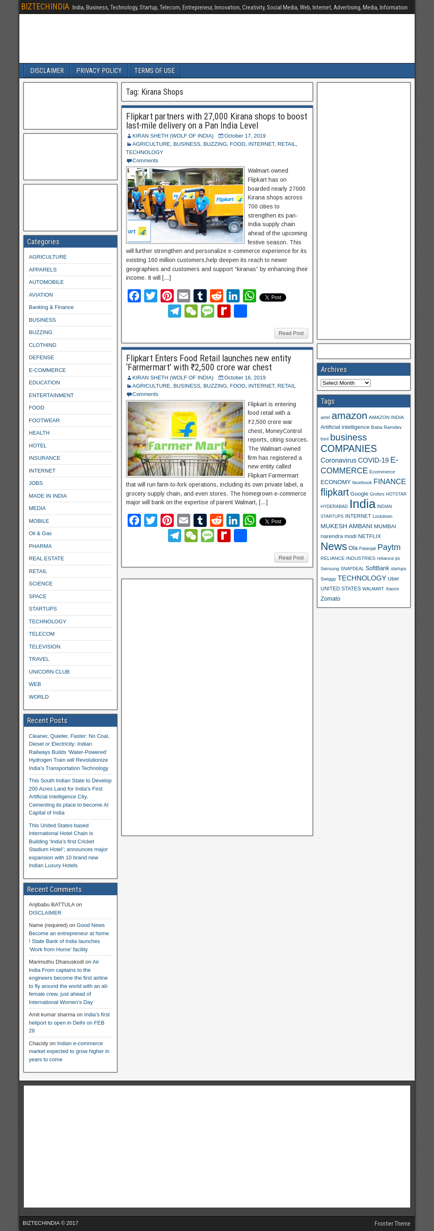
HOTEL (38, 445)
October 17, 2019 (245, 136)
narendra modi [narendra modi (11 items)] (339, 536)
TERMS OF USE (154, 71)
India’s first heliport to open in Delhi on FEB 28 (69, 1022)
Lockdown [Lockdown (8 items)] (382, 516)
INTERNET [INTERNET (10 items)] (358, 516)
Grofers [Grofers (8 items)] (377, 493)
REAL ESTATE (46, 558)
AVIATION (41, 295)
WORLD (39, 697)
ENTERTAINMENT (51, 395)
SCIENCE (41, 583)
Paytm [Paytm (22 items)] (389, 547)
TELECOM (42, 634)
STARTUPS (43, 609)
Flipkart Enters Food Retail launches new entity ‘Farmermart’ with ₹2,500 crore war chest (208, 362)
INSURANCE (45, 458)
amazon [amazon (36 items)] (349, 415)
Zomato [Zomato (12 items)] (331, 598)
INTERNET (261, 144)
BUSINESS (187, 144)
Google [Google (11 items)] (359, 494)
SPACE (38, 596)
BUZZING (215, 144)
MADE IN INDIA (48, 496)
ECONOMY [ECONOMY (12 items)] (336, 482)
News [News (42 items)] (334, 546)
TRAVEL (39, 659)
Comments (146, 160)
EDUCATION (44, 382)
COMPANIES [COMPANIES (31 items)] (349, 448)
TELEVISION (45, 647)
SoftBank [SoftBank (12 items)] (378, 568)
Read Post (291, 333)
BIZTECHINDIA (45, 7)
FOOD (237, 144)
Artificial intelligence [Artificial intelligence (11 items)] (345, 427)
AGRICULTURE (151, 144)
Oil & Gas (40, 533)
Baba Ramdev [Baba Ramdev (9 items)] (386, 427)
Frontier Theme (393, 1223)
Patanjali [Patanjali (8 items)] (367, 548)
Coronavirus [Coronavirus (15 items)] (339, 460)
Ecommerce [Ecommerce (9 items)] (382, 471)
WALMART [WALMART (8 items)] (373, 588)
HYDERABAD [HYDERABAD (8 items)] (334, 506)
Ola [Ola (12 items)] (353, 548)
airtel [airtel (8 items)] (325, 417)
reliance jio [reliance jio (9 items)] (388, 558)
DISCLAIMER (47, 71)
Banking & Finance (51, 307)
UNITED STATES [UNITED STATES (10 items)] (341, 589)
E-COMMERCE (47, 370)
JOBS (36, 483)
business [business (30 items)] (348, 437)
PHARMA (40, 546)
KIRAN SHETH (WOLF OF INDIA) (173, 136)
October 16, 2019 (245, 377)
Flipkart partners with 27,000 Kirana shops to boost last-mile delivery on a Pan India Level (216, 121)
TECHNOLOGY (144, 152)
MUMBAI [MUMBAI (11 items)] (385, 526)
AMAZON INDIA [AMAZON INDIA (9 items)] (386, 417)
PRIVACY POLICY (99, 71)
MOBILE (39, 521)
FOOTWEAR (44, 420)
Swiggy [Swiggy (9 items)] (328, 578)
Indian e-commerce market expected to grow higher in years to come (69, 1051)
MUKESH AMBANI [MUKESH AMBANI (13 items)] (347, 525)
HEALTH (39, 433)
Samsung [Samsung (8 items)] (330, 568)
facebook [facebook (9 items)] (362, 482)
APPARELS (43, 270)
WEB (35, 684)
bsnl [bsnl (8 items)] (325, 438)
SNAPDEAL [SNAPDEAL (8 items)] (352, 568)
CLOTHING (42, 345)
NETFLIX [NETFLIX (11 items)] (369, 536)
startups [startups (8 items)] (398, 568)
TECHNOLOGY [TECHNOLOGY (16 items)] (362, 578)
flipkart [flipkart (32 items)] (335, 492)
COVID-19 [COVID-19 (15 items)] (373, 460)
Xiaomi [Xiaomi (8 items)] (392, 588)
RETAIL (287, 144)
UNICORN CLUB (49, 672)
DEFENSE (41, 357)
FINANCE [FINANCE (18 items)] (389, 481)
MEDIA (37, 508)
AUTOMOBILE (46, 282)
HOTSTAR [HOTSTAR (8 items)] (396, 493)
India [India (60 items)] (362, 503)
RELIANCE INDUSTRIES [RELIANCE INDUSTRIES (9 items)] (348, 558)
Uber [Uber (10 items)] (393, 579)
